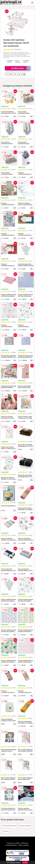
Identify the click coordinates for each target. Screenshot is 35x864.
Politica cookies (23, 845)
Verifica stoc (20, 68)
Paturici (6, 831)
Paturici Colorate (24, 826)
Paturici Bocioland (9, 826)
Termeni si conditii (13, 843)
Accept (25, 862)
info (15, 116)
